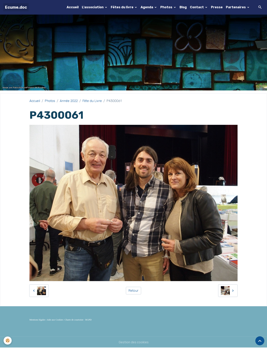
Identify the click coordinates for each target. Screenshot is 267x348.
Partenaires (236, 7)
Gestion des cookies (133, 342)
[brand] (16, 7)
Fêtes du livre (122, 7)
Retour (133, 291)
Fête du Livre (92, 101)
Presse (217, 7)
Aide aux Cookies (55, 319)
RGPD (88, 319)
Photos (166, 7)
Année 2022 (69, 101)
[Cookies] (8, 340)
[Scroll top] (259, 340)
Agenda (147, 7)
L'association (93, 7)
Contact (197, 7)
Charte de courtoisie (74, 319)
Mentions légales (37, 319)
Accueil (73, 7)
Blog (183, 7)
